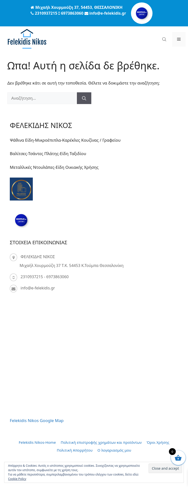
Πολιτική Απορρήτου (75, 450)
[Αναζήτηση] (84, 98)
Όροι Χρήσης (158, 442)
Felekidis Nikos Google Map (37, 420)
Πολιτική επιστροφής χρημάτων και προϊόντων (101, 442)
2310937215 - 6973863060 (45, 276)
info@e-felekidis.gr (38, 288)
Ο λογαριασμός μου (114, 450)
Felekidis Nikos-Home (37, 442)
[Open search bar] (164, 39)
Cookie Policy (17, 479)
